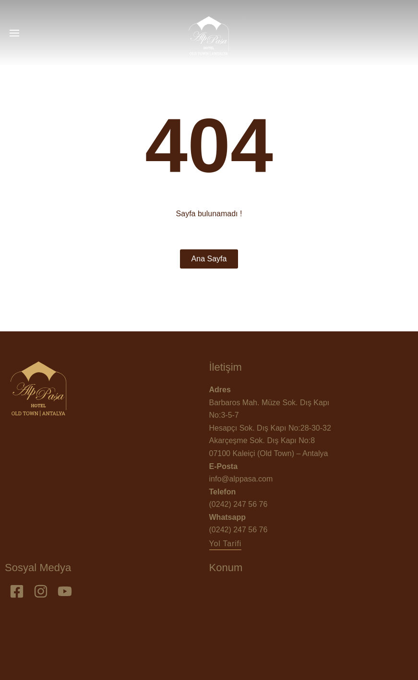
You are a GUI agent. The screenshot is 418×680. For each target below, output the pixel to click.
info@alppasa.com (241, 479)
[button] (225, 544)
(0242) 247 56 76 (238, 504)
